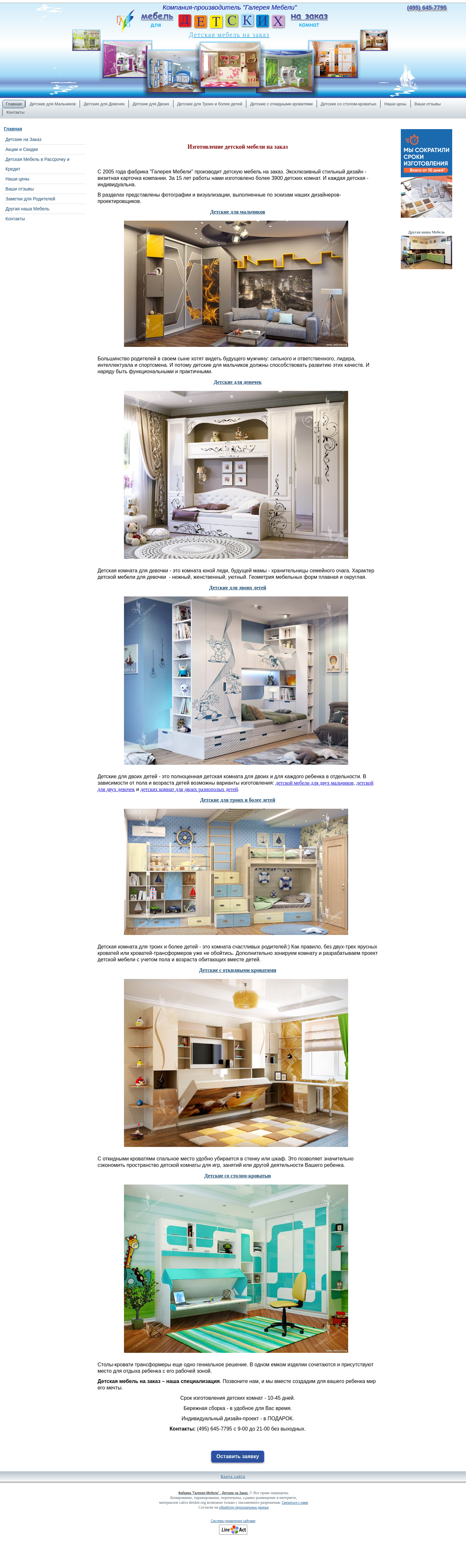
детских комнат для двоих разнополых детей (189, 789)
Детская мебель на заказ (229, 34)
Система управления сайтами (233, 1521)
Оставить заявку (237, 1456)
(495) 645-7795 (426, 7)
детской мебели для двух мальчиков (315, 783)
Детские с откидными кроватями (237, 970)
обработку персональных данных (244, 1507)
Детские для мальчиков (237, 212)
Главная (13, 128)
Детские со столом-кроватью (237, 1175)
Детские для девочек (237, 382)
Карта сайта (233, 1476)
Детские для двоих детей (237, 587)
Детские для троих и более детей (237, 800)
